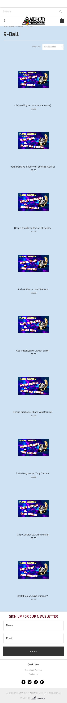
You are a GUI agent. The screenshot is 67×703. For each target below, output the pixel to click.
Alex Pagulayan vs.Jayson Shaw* (32, 350)
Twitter (30, 682)
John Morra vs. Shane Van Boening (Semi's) (33, 166)
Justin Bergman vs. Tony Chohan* (33, 473)
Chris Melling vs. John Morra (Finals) (32, 105)
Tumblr (42, 682)
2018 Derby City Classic (13, 26)
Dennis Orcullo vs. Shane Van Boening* (32, 412)
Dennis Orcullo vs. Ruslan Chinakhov (32, 228)
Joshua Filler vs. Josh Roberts (33, 289)
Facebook (23, 682)
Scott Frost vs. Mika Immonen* (32, 596)
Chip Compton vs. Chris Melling (32, 534)
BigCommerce (39, 698)
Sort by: (36, 47)
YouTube (36, 682)
